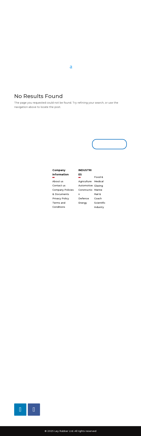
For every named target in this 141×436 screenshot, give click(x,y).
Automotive (85, 185)
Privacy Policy (60, 198)
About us (57, 181)
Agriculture (85, 181)
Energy (82, 202)
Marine (98, 189)
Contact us (108, 144)
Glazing (98, 185)
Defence (83, 198)
